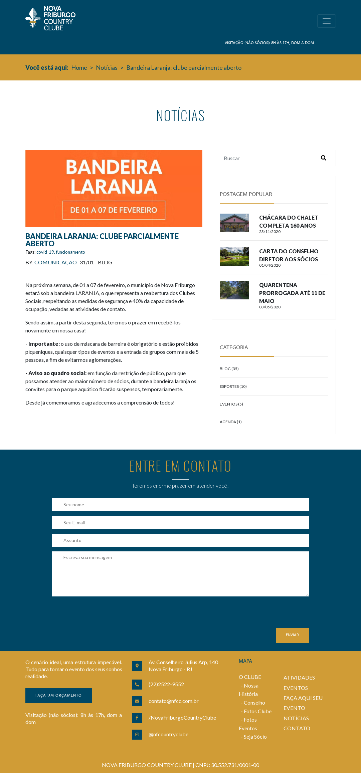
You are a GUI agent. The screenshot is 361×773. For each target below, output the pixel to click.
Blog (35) (229, 368)
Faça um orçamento (58, 696)
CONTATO (297, 728)
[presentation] (102, 615)
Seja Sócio (255, 736)
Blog (105, 262)
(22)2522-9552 (166, 684)
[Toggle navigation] (326, 21)
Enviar (292, 635)
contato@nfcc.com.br (174, 701)
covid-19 (45, 252)
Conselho (254, 702)
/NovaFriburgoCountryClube (182, 717)
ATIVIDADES (299, 677)
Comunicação (55, 262)
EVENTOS (296, 688)
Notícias (107, 67)
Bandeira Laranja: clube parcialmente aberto (183, 67)
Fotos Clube (258, 711)
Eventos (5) (231, 404)
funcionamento (70, 252)
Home (79, 67)
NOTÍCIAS (296, 718)
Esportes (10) (233, 386)
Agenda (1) (231, 421)
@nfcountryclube (168, 734)
